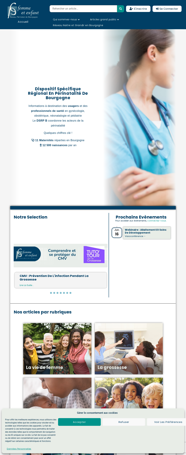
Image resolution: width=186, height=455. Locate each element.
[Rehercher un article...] (83, 8)
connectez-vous (156, 220)
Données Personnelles (19, 448)
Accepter (79, 422)
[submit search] (120, 8)
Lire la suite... (27, 285)
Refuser (124, 422)
